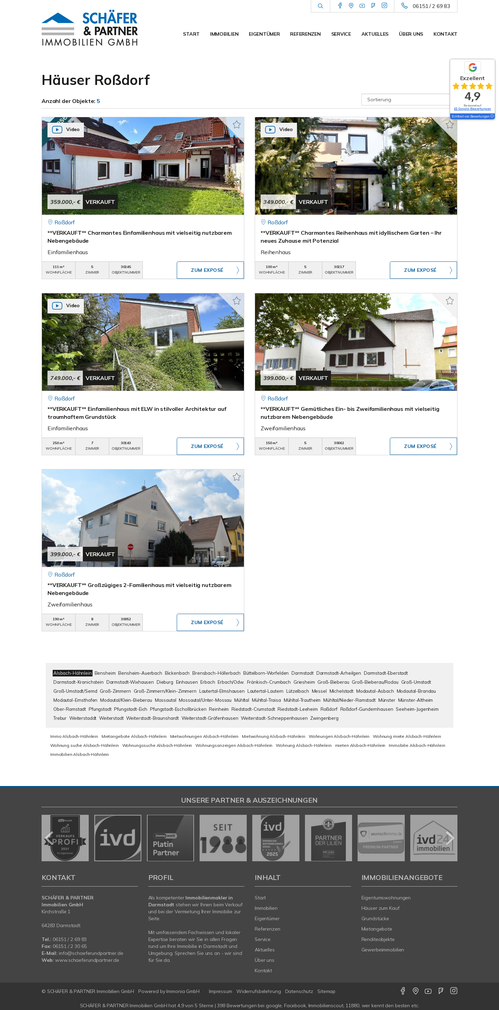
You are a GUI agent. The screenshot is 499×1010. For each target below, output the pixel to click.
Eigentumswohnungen (386, 898)
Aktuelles (374, 34)
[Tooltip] (492, 116)
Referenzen (305, 34)
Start (191, 34)
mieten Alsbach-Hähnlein (360, 745)
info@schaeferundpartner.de (91, 953)
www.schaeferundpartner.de (87, 960)
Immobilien (224, 34)
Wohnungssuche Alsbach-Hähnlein (157, 745)
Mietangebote (377, 929)
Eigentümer (264, 34)
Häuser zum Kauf (380, 908)
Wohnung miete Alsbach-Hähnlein (407, 736)
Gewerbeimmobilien (382, 950)
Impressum (220, 991)
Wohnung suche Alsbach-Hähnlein (84, 745)
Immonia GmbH (183, 991)
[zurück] (49, 838)
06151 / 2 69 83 (431, 6)
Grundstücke (375, 918)
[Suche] (320, 6)
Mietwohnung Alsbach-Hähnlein (273, 736)
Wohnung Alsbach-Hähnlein (304, 745)
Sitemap (326, 991)
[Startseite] (90, 27)
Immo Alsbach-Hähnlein (74, 736)
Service (341, 34)
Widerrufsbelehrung (258, 991)
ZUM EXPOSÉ (207, 270)
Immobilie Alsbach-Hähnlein (417, 745)
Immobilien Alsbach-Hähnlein (79, 754)
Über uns (411, 34)
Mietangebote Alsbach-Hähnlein (134, 736)
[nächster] (449, 838)
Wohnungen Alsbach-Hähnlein (339, 736)
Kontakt (445, 34)
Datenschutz (299, 991)
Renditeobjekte (378, 939)
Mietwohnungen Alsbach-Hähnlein (204, 736)
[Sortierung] (409, 99)
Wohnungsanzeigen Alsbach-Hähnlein (233, 745)
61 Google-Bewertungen (472, 109)
